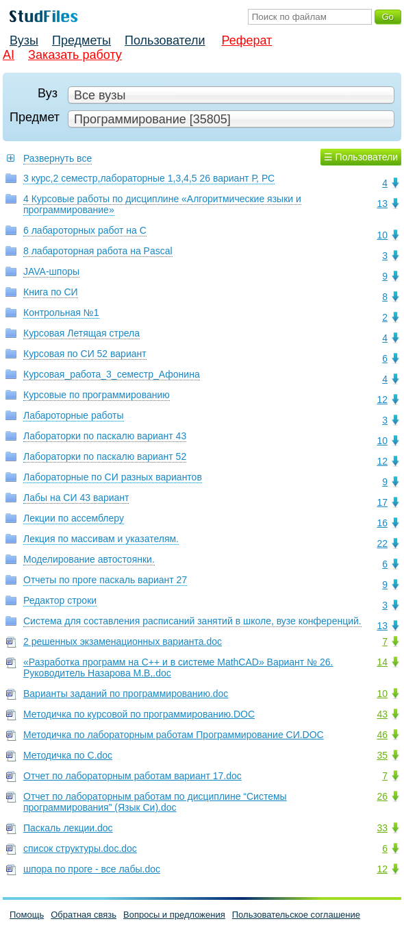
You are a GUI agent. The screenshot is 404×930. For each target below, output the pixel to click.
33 (382, 827)
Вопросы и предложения (174, 914)
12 (382, 399)
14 (382, 662)
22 (382, 543)
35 (382, 755)
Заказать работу (75, 55)
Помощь (27, 914)
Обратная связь (83, 914)
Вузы (24, 40)
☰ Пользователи (361, 156)
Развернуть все (57, 158)
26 (382, 796)
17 (382, 502)
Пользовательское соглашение (296, 914)
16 (382, 522)
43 (382, 714)
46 (382, 734)
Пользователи (165, 40)
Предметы (81, 40)
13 (382, 203)
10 (382, 235)
